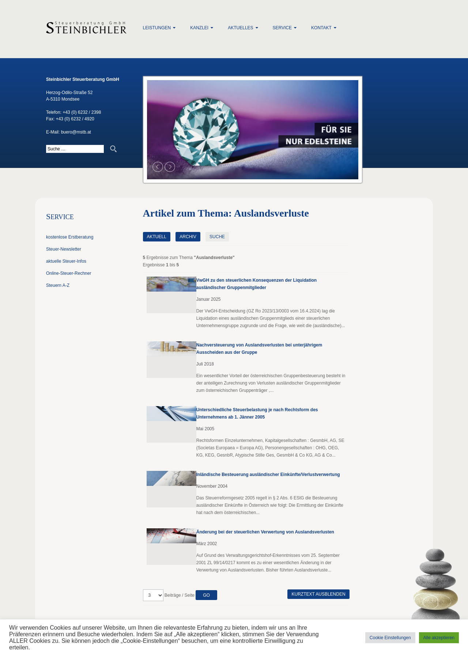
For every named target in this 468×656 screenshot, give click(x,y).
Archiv (188, 236)
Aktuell (156, 236)
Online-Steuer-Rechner (68, 273)
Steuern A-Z (57, 285)
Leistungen (157, 27)
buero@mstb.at (76, 132)
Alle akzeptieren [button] (438, 637)
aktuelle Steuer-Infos (66, 261)
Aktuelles (240, 27)
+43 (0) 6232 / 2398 (82, 112)
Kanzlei (199, 27)
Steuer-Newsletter (63, 249)
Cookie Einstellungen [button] (390, 637)
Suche (217, 236)
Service (282, 27)
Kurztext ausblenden (318, 594)
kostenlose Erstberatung (69, 237)
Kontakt (321, 27)
